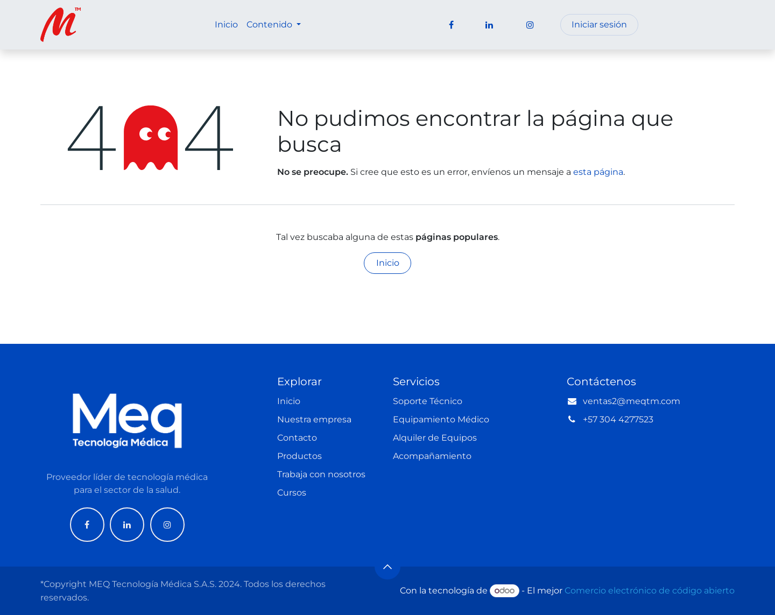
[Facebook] (87, 524)
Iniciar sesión (599, 24)
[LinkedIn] (127, 524)
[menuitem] (226, 25)
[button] (387, 566)
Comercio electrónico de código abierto (650, 590)
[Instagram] (167, 524)
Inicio (387, 263)
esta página (598, 172)
